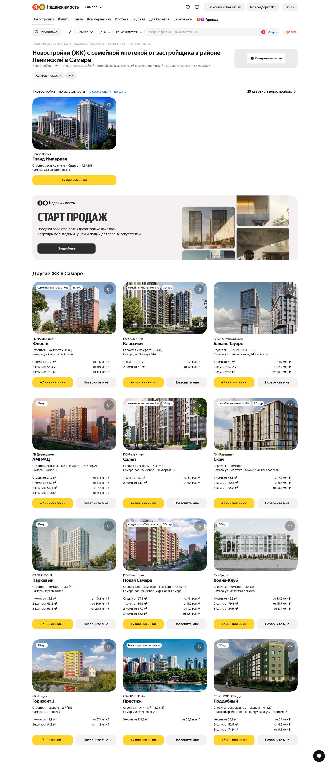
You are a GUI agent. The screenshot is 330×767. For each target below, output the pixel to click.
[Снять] (78, 19)
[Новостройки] (44, 19)
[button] (197, 7)
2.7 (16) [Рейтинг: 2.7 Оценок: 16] (67, 707)
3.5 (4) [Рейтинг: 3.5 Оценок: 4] (68, 586)
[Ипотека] (121, 19)
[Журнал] (138, 19)
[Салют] (165, 424)
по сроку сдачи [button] (100, 92)
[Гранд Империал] (74, 123)
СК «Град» (221, 575)
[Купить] (64, 19)
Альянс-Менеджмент (229, 338)
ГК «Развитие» (42, 338)
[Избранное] (188, 7)
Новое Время (41, 154)
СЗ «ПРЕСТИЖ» (134, 696)
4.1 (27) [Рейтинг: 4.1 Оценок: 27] (268, 707)
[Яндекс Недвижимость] (59, 7)
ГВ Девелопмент (44, 454)
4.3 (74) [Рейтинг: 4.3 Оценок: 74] (158, 466)
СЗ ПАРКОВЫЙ (42, 575)
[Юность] (74, 308)
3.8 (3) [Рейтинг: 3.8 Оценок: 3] (249, 586)
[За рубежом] (183, 19)
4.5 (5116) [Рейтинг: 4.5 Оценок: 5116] (181, 586)
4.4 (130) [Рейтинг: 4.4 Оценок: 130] (249, 350)
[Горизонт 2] (74, 665)
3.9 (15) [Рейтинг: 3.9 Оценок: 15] (159, 707)
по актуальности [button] (72, 92)
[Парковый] (74, 544)
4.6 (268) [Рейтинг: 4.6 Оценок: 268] (87, 165)
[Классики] (165, 308)
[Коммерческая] (99, 19)
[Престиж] (165, 665)
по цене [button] (120, 92)
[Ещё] (71, 75)
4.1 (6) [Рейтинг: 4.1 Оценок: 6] (68, 350)
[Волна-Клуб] (256, 544)
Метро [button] (272, 32)
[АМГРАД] (74, 424)
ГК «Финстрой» (133, 575)
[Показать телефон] (74, 180)
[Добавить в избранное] (109, 105)
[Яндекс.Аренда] (206, 19)
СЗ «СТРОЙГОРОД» (227, 696)
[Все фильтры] (70, 32)
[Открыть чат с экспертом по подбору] (319, 756)
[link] (290, 7)
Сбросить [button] (290, 32)
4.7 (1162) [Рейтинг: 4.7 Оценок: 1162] (90, 466)
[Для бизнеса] (159, 19)
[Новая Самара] (165, 544)
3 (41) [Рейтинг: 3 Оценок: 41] (158, 350)
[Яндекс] (35, 7)
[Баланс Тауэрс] (256, 308)
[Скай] (256, 424)
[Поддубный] (256, 665)
